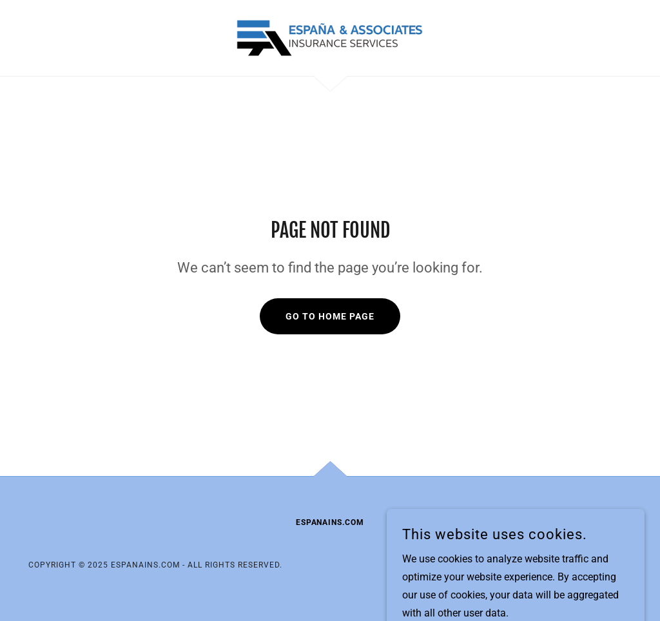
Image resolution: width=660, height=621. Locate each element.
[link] (329, 37)
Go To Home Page (330, 316)
